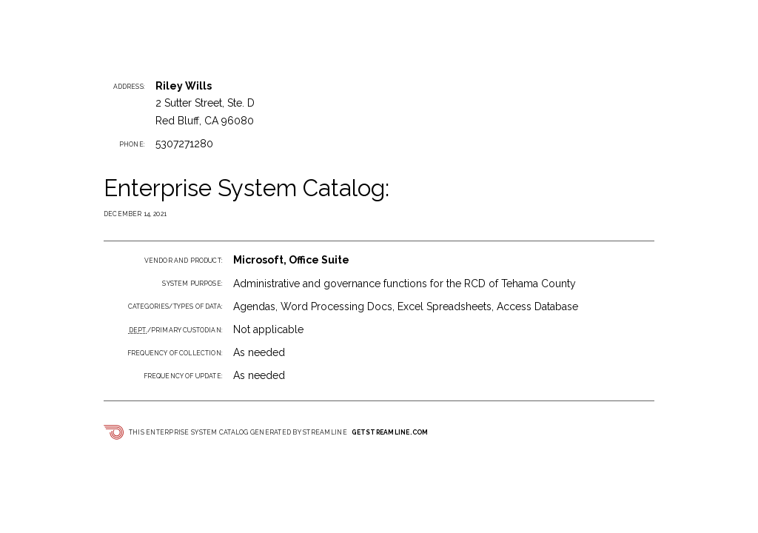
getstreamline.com (390, 432)
